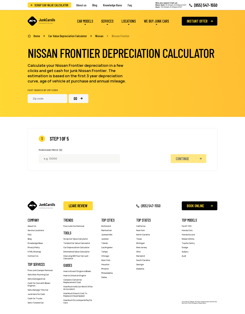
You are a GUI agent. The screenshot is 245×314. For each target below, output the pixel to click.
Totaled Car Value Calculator (76, 243)
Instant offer (197, 21)
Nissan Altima (188, 239)
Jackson (105, 239)
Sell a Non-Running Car (38, 274)
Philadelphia (107, 273)
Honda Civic (187, 230)
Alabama (140, 268)
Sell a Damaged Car (37, 279)
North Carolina (143, 234)
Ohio (138, 251)
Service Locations (36, 230)
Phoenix (105, 268)
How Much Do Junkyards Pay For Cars (77, 301)
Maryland (140, 256)
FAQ (29, 234)
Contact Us (33, 256)
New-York (105, 260)
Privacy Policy (34, 247)
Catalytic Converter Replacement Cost (72, 281)
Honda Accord (188, 234)
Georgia (140, 264)
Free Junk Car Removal (73, 226)
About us (81, 5)
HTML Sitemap (34, 251)
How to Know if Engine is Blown (77, 271)
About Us (32, 226)
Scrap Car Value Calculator (51, 5)
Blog (94, 5)
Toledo (104, 243)
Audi (184, 256)
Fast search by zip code (43, 90)
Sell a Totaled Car (36, 302)
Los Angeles (106, 247)
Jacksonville (106, 234)
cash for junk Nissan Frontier (80, 70)
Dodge (185, 247)
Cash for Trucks (35, 298)
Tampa (104, 251)
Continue (182, 158)
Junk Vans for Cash (36, 294)
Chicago (105, 256)
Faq (130, 5)
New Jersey (141, 247)
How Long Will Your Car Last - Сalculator (76, 257)
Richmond (106, 226)
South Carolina (143, 260)
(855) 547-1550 (205, 5)
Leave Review (78, 205)
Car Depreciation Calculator (76, 247)
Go (75, 98)
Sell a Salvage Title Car (38, 290)
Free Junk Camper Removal (40, 270)
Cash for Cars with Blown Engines (39, 284)
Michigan (140, 243)
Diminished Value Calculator (76, 251)
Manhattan (106, 230)
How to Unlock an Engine (74, 275)
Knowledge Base (112, 5)
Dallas (104, 277)
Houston (105, 264)
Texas (139, 239)
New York (140, 230)
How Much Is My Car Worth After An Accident (78, 287)
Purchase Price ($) (50, 150)
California (140, 226)
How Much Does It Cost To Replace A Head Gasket (75, 294)
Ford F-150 (187, 226)
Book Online (195, 205)
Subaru (185, 251)
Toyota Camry (188, 243)
